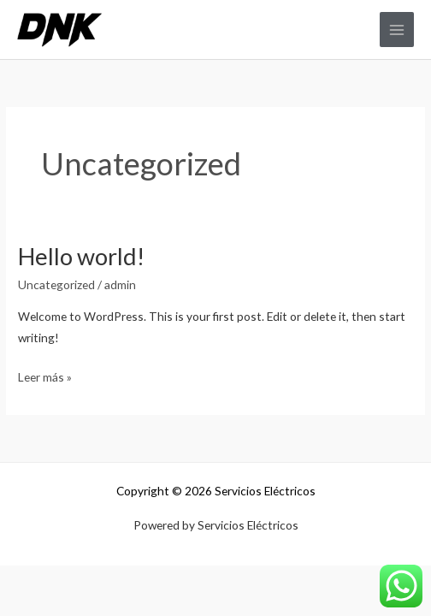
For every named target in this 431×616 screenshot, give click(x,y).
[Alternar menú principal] (397, 29)
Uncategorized (56, 284)
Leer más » (45, 375)
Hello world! (81, 256)
